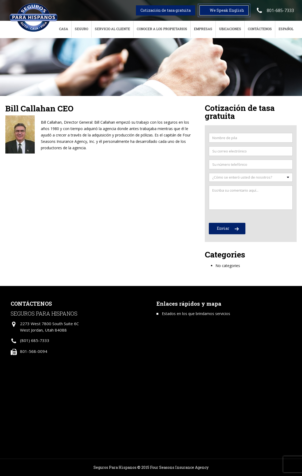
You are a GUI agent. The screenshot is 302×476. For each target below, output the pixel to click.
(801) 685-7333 (34, 340)
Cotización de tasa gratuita (165, 10)
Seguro (81, 29)
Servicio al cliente (112, 29)
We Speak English (227, 10)
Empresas (203, 29)
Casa (63, 29)
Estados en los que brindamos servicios (196, 313)
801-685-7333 (280, 10)
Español (286, 29)
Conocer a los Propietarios (162, 29)
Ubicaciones (230, 29)
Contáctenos (260, 29)
